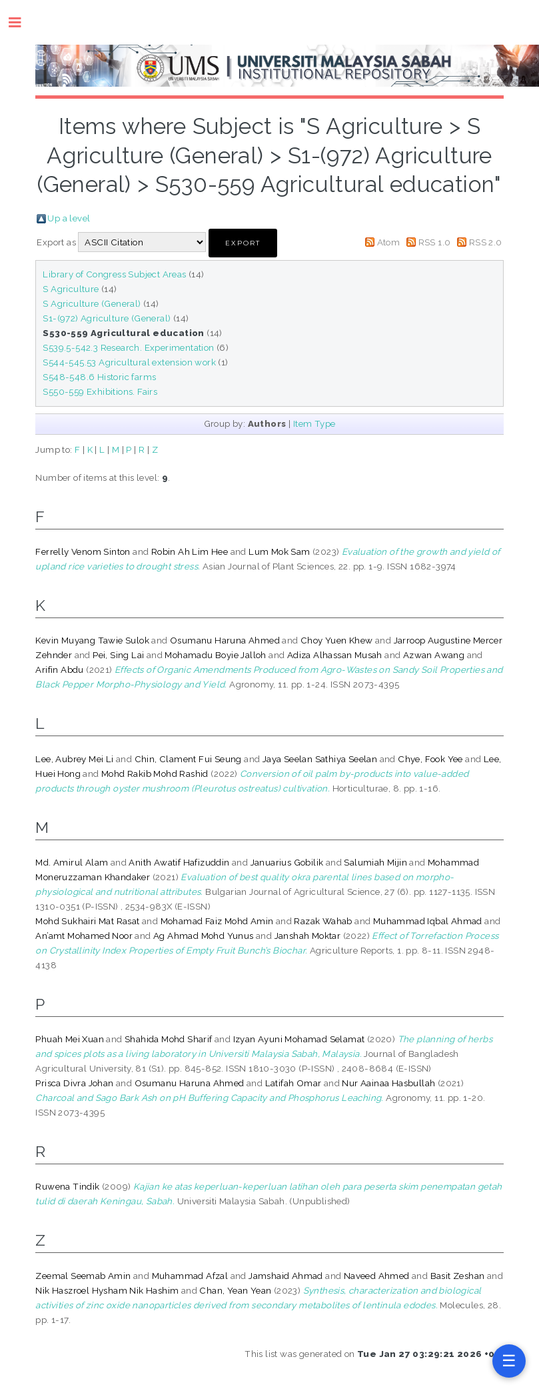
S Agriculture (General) (92, 303)
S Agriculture (71, 288)
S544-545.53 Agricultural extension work (129, 362)
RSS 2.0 (485, 242)
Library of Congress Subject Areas (114, 274)
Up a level (68, 218)
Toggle (21, 22)
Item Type (314, 423)
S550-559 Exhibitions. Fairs (100, 391)
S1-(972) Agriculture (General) (107, 318)
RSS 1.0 (434, 242)
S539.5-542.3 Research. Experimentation (128, 347)
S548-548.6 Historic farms (99, 376)
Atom (388, 242)
